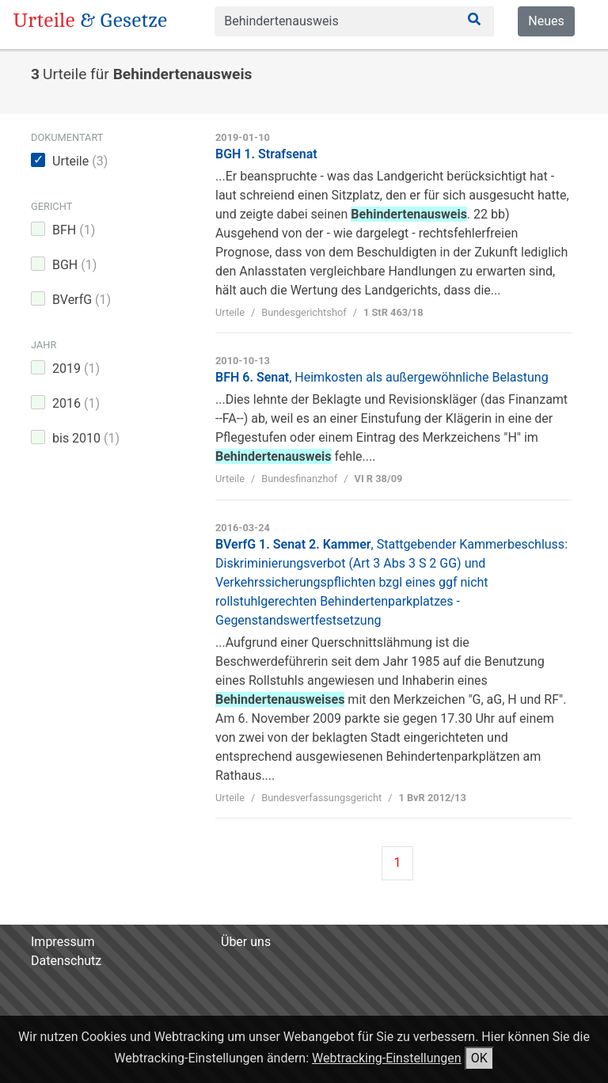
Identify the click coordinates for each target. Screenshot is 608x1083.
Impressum (63, 941)
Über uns (246, 941)
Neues (546, 20)
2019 (76, 368)
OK (479, 1058)
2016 (76, 403)
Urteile (80, 161)
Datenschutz (66, 960)
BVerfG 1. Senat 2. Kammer (391, 582)
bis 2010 (86, 438)
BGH (74, 264)
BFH (73, 230)
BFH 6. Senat (382, 377)
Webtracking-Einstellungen (387, 1058)
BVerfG (81, 299)
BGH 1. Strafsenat (266, 154)
